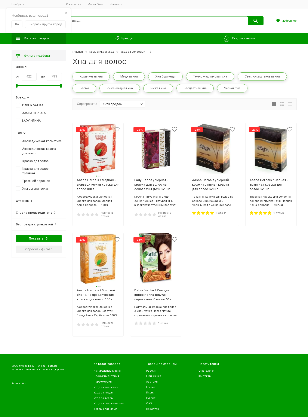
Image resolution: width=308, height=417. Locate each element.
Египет (150, 387)
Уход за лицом (103, 392)
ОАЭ (149, 403)
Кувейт (150, 398)
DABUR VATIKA (32, 105)
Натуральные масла (107, 370)
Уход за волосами (133, 51)
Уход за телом (103, 398)
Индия (150, 392)
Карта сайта (19, 383)
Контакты (116, 4)
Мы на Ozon (96, 4)
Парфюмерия (103, 381)
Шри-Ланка (153, 376)
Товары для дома (105, 409)
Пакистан (152, 409)
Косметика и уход (101, 51)
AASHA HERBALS (34, 113)
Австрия (152, 381)
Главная (78, 51)
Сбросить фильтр (38, 249)
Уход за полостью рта (109, 403)
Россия (151, 370)
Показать (36, 238)
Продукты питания (106, 376)
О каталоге (73, 4)
